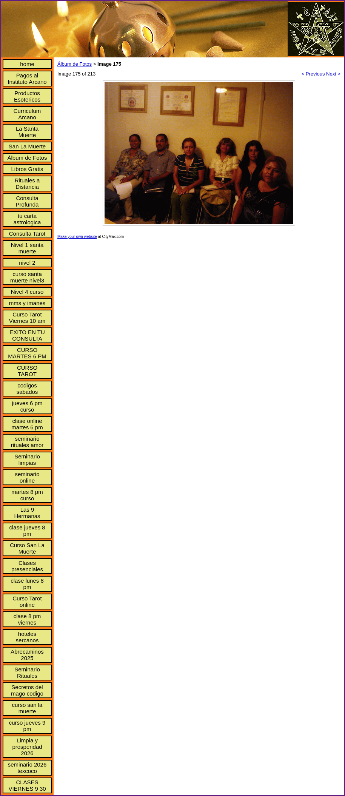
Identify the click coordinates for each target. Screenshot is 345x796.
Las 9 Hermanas (27, 512)
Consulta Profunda (27, 201)
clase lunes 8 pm (27, 583)
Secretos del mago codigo (27, 690)
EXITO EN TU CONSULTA (27, 335)
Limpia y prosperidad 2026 (27, 746)
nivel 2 (27, 262)
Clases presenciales (27, 566)
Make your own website (77, 236)
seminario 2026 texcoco (27, 767)
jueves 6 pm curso (27, 406)
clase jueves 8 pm (27, 530)
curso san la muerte (27, 708)
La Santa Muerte (27, 131)
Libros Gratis (27, 169)
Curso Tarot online (27, 601)
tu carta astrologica (27, 219)
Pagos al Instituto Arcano (27, 78)
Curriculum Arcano (27, 114)
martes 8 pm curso (27, 495)
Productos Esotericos (27, 96)
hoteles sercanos (27, 637)
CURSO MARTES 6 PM (27, 353)
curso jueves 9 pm (27, 725)
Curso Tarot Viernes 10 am (27, 317)
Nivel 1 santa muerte (27, 248)
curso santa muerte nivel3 (27, 277)
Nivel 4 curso (27, 291)
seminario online (27, 477)
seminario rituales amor (27, 441)
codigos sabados (27, 388)
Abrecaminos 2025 (27, 654)
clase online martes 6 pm (27, 424)
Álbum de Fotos (27, 157)
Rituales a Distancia (27, 183)
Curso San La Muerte (27, 548)
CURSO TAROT (27, 370)
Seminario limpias (27, 459)
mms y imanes (27, 303)
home (27, 64)
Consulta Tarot (27, 233)
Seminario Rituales (27, 672)
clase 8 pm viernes (27, 619)
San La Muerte (27, 146)
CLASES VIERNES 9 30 (27, 785)
